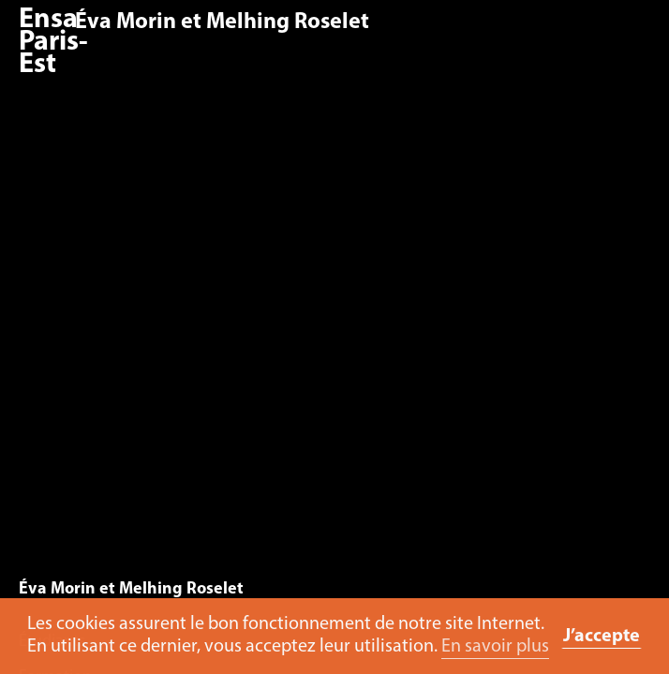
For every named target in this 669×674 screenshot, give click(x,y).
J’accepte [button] (601, 636)
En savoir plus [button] (495, 646)
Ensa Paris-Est (53, 43)
